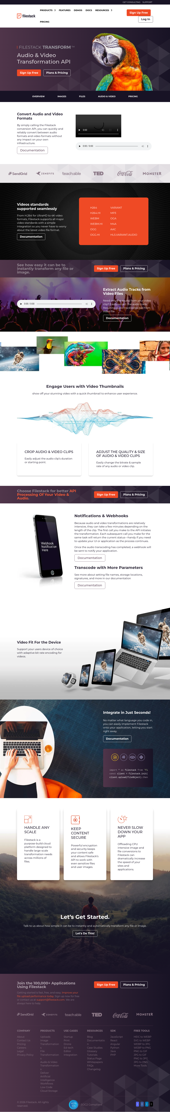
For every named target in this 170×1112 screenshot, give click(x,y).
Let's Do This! (85, 933)
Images (61, 96)
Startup (68, 1036)
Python (114, 1047)
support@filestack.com (51, 999)
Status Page (94, 1058)
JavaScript (116, 1036)
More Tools (140, 1065)
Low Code (46, 1087)
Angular (115, 1044)
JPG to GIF (140, 1054)
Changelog (93, 1069)
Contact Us (23, 1040)
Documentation (32, 150)
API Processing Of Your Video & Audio (46, 494)
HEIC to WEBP (142, 1036)
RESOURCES (102, 10)
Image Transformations (49, 1044)
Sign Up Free (139, 12)
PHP (113, 1054)
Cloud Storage (49, 1090)
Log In (145, 19)
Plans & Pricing (57, 72)
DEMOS (78, 10)
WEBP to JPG (142, 1044)
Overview (38, 96)
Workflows (46, 1083)
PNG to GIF (140, 1051)
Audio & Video (106, 96)
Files (82, 96)
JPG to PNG (141, 1062)
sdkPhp (132, 757)
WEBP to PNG (142, 1047)
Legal (20, 1051)
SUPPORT (147, 2)
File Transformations (49, 1055)
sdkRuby (123, 757)
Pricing (133, 96)
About (21, 1036)
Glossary (92, 1051)
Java (113, 1051)
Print (67, 1040)
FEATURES (64, 10)
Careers (21, 1047)
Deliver (44, 1072)
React (113, 1040)
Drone (67, 1044)
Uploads (45, 1036)
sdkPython (141, 757)
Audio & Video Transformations (49, 1066)
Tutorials (92, 1054)
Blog (90, 1036)
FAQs (90, 1065)
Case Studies (95, 1047)
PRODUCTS (46, 10)
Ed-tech (68, 1047)
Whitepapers (95, 1062)
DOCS (89, 10)
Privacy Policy (25, 1054)
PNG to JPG (141, 1058)
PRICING (44, 21)
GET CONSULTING (131, 2)
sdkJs (114, 757)
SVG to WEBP (142, 1040)
